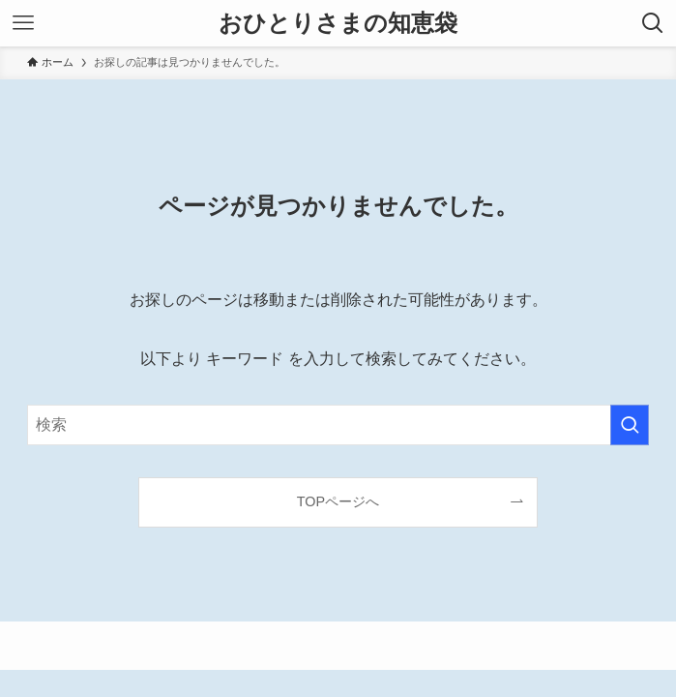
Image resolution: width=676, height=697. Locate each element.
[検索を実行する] (629, 425)
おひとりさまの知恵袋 (338, 23)
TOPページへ (338, 501)
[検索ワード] (338, 425)
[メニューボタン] (23, 23)
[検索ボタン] (653, 23)
